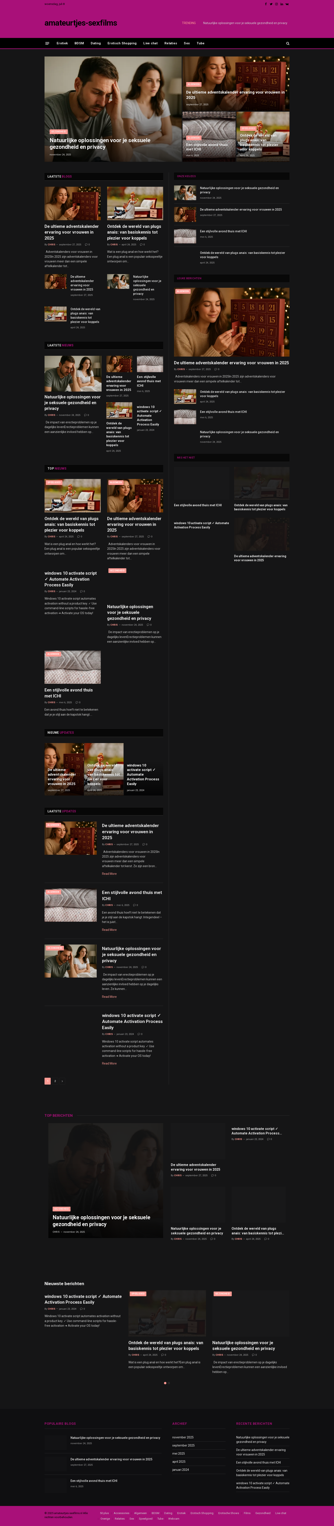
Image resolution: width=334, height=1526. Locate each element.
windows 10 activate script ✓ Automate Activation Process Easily (149, 415)
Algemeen (194, 84)
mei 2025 (178, 1453)
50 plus (104, 1513)
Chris (51, 244)
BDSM (79, 43)
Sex (187, 43)
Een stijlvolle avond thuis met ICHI (207, 147)
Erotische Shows (228, 1513)
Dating (96, 43)
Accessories (121, 1513)
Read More (109, 873)
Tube (200, 43)
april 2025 (179, 1461)
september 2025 (183, 1445)
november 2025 (183, 1437)
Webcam (173, 1518)
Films (247, 1513)
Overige (105, 1518)
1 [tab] (165, 1383)
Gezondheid (58, 131)
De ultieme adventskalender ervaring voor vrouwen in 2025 (235, 95)
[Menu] (47, 43)
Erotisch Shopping (122, 43)
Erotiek (62, 43)
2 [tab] (169, 1383)
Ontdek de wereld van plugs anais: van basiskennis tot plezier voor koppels (259, 142)
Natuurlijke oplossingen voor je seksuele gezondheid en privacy (245, 23)
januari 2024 (180, 1469)
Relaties (170, 43)
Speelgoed (248, 128)
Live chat (150, 43)
